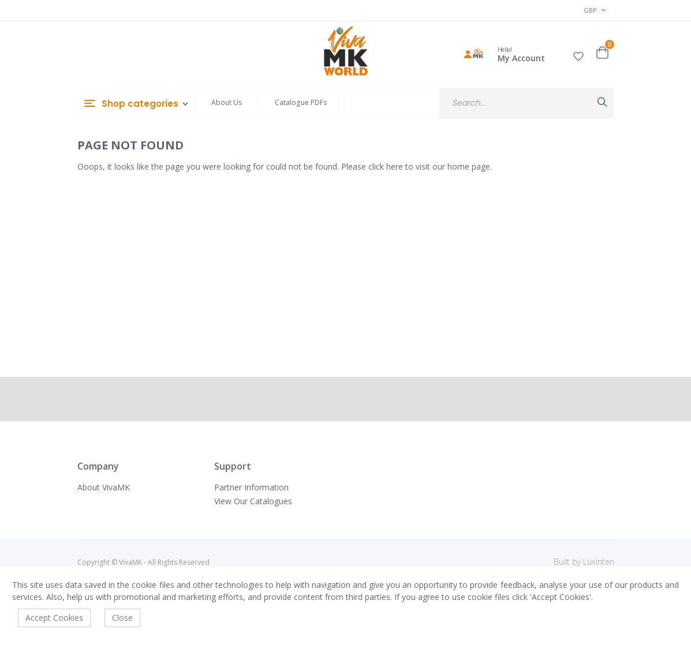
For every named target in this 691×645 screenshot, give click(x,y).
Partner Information (251, 487)
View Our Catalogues (253, 501)
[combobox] (526, 103)
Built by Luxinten (584, 561)
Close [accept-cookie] (122, 617)
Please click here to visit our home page (415, 166)
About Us (226, 102)
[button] (578, 54)
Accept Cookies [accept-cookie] (54, 617)
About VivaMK (103, 487)
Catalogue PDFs (301, 102)
